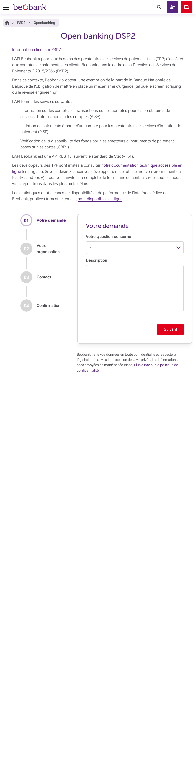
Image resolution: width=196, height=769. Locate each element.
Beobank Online (186, 7)
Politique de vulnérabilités (81, 534)
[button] (172, 7)
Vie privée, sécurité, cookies (83, 528)
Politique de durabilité (78, 575)
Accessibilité (71, 541)
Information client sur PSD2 (36, 49)
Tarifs (66, 516)
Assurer (68, 488)
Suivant (170, 329)
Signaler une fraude (77, 628)
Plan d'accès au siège (79, 581)
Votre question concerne (108, 236)
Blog (66, 510)
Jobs (66, 587)
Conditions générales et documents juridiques (97, 522)
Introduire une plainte (78, 634)
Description (96, 260)
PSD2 (21, 23)
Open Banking (73, 547)
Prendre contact (74, 616)
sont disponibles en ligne (100, 198)
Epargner (69, 476)
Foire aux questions (77, 610)
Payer (66, 463)
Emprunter (70, 469)
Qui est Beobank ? (76, 569)
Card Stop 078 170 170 (80, 622)
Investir (68, 482)
